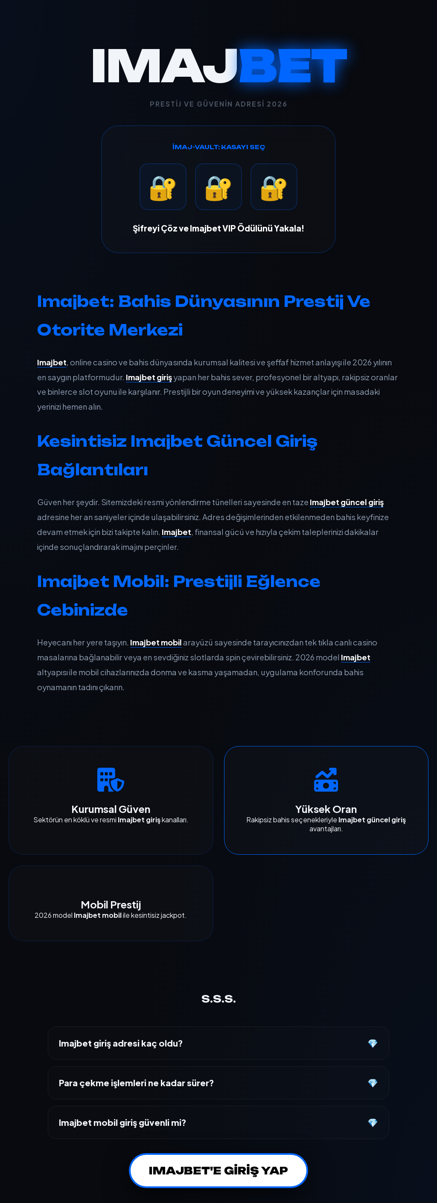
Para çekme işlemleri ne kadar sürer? (136, 1082)
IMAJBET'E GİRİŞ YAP (218, 1170)
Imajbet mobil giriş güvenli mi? (122, 1122)
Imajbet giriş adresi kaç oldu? (121, 1043)
